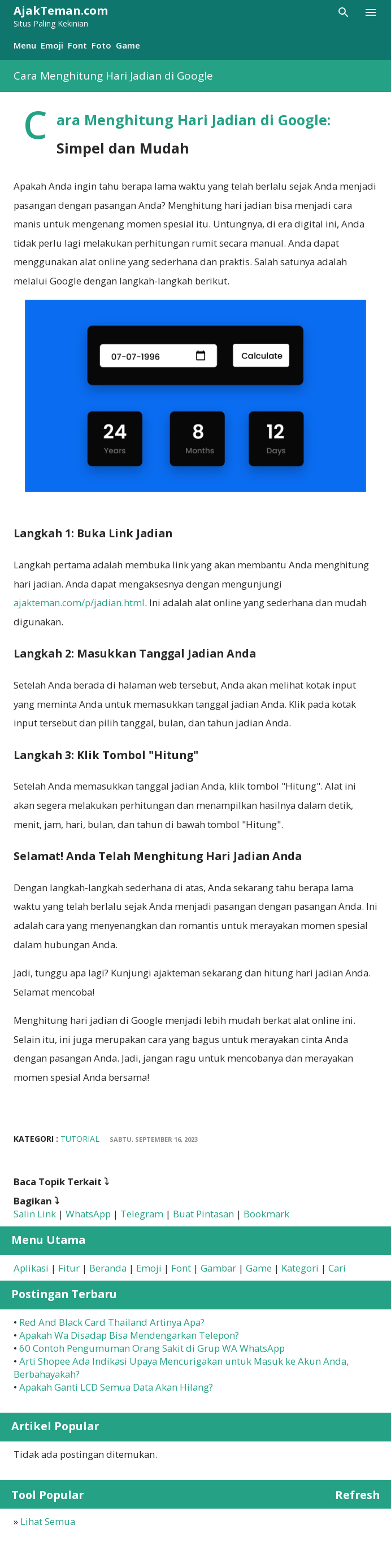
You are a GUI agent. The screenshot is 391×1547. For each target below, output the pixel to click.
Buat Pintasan (203, 1213)
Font (77, 45)
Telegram (141, 1213)
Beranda (108, 1267)
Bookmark (266, 1213)
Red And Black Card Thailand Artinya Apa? (112, 1322)
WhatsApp (88, 1213)
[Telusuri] (343, 12)
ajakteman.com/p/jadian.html (79, 602)
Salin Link (35, 1213)
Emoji (52, 45)
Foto (101, 45)
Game (128, 45)
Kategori (300, 1267)
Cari (337, 1267)
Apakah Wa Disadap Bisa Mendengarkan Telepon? (129, 1335)
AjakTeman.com (61, 10)
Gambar (218, 1267)
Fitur (69, 1267)
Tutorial (79, 1138)
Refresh (357, 1494)
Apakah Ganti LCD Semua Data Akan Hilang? (116, 1387)
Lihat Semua (47, 1521)
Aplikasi (31, 1267)
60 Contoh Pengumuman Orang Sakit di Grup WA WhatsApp (152, 1348)
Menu (25, 45)
